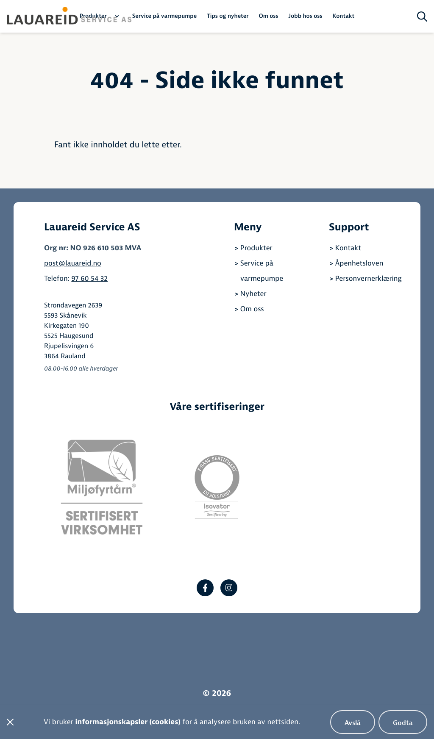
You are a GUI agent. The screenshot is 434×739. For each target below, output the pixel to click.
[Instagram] (228, 587)
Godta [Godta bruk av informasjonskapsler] (403, 723)
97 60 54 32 (89, 278)
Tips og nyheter (227, 16)
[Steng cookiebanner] (10, 722)
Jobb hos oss (306, 16)
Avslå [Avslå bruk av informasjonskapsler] (353, 723)
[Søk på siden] (422, 16)
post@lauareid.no (72, 263)
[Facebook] (205, 587)
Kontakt (343, 16)
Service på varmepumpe (164, 16)
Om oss (268, 16)
